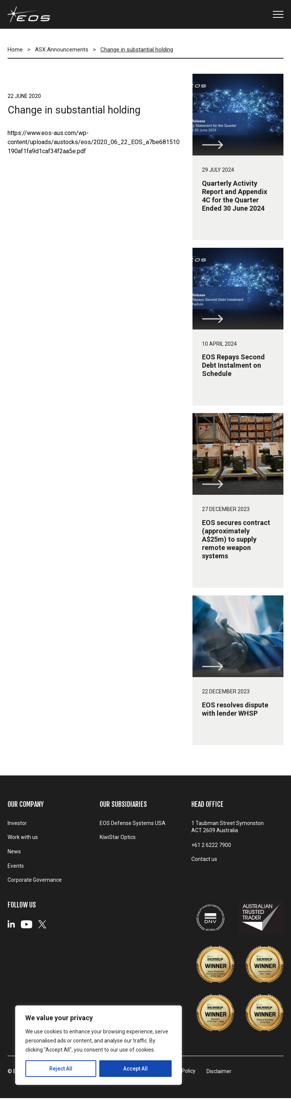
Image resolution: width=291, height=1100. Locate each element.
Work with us (23, 838)
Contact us (204, 860)
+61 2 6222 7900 (211, 845)
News (14, 853)
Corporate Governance (35, 882)
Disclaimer (223, 1073)
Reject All (60, 1069)
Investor (17, 823)
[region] (98, 1045)
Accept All (135, 1069)
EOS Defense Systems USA (133, 823)
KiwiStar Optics (118, 838)
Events (16, 868)
